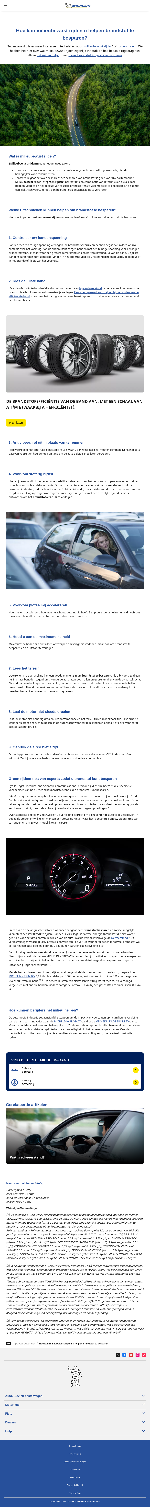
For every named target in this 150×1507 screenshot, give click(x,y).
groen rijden (127, 46)
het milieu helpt (48, 55)
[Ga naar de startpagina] (78, 6)
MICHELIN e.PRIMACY (22, 976)
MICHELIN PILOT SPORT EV (112, 1021)
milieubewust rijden (98, 46)
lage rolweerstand (90, 288)
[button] (75, 1070)
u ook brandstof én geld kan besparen (95, 55)
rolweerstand (119, 938)
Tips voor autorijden (24, 1343)
